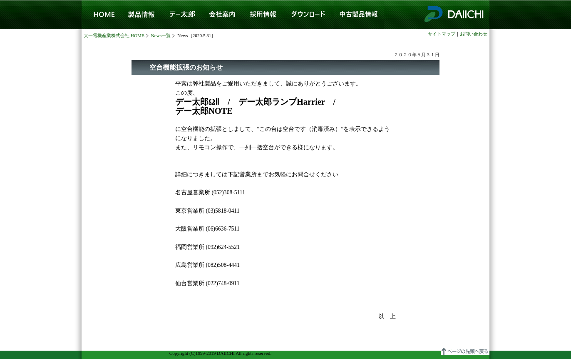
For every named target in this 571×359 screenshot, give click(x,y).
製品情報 (141, 14)
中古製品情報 (359, 14)
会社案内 (222, 14)
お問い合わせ (473, 33)
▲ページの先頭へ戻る (465, 350)
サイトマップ (441, 33)
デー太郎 (181, 14)
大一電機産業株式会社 (453, 14)
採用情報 (262, 14)
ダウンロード (308, 14)
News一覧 (161, 35)
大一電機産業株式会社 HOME (114, 35)
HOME (101, 14)
